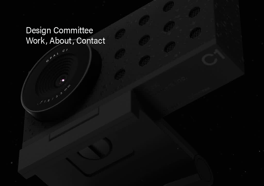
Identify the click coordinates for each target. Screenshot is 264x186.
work (35, 40)
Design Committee (59, 30)
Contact (90, 40)
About (60, 40)
